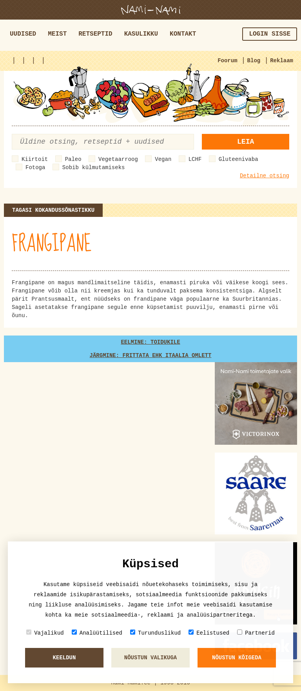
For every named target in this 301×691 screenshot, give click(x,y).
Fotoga (35, 167)
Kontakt (183, 34)
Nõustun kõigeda (236, 658)
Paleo (73, 159)
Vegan (163, 159)
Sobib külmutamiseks (93, 167)
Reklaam (281, 61)
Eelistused (209, 633)
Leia (245, 142)
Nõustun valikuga (150, 658)
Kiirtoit (35, 159)
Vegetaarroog (118, 159)
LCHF (195, 159)
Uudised (23, 34)
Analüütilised (97, 633)
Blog (254, 61)
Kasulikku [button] (141, 34)
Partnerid (256, 633)
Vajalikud (45, 633)
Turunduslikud (155, 633)
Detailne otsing (264, 176)
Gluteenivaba (238, 159)
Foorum (227, 61)
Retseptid (95, 34)
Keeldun (64, 658)
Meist (57, 34)
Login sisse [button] (269, 34)
